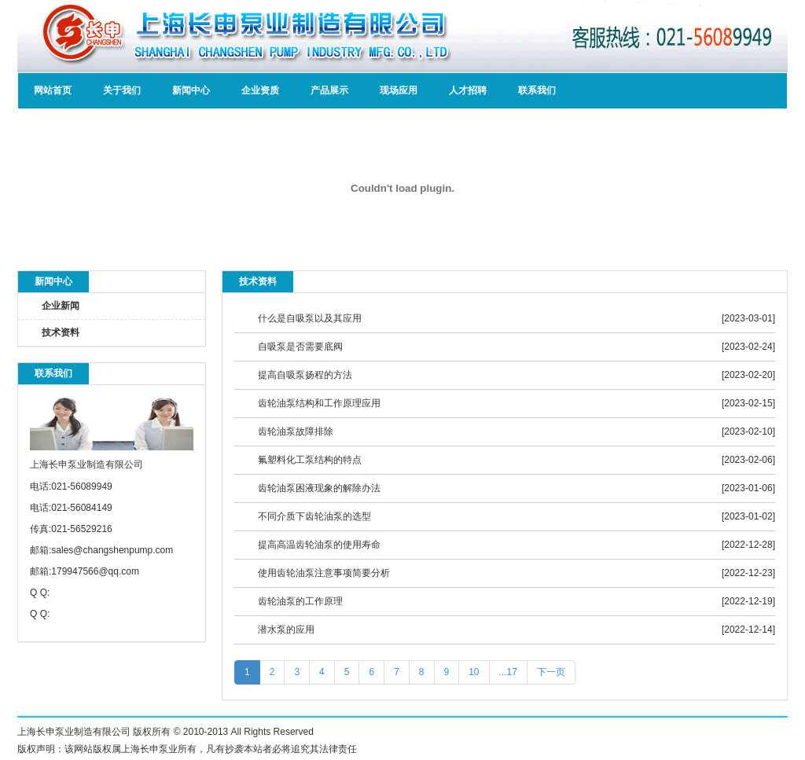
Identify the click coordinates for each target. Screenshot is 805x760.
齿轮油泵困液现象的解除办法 (319, 488)
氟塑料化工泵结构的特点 (310, 459)
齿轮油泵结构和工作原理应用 (319, 403)
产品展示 (329, 90)
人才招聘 (468, 90)
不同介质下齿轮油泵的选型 (314, 516)
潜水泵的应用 (286, 629)
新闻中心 (191, 90)
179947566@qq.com (95, 571)
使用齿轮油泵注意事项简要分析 (324, 572)
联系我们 (537, 90)
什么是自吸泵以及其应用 (310, 318)
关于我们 (122, 90)
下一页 (551, 671)
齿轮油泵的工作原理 (300, 601)
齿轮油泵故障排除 (295, 431)
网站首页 (53, 90)
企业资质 (260, 90)
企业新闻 (60, 305)
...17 (508, 671)
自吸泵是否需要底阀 (300, 346)
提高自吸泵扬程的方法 (305, 374)
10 (474, 671)
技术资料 (60, 332)
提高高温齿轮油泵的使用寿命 (319, 544)
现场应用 (398, 90)
